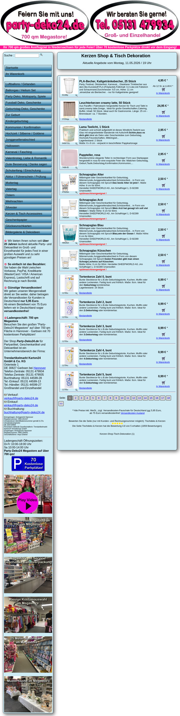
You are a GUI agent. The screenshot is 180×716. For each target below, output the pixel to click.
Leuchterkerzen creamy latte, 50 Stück (104, 102)
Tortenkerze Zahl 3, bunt (95, 326)
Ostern (10, 195)
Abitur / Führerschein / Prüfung (26, 176)
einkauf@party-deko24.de (21, 405)
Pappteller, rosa (89, 154)
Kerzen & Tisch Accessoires (24, 213)
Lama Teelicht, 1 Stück (94, 126)
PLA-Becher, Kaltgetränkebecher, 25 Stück (107, 81)
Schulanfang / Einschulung (23, 170)
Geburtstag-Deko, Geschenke (25, 108)
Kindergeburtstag (17, 121)
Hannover (40, 367)
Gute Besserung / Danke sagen (26, 164)
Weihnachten (14, 201)
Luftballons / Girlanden (20, 84)
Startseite (12, 67)
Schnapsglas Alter (91, 174)
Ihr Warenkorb (15, 74)
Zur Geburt (13, 115)
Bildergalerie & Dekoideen (23, 232)
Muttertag (12, 182)
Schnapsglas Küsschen (95, 250)
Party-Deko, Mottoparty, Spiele (26, 96)
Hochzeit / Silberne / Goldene (25, 133)
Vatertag (11, 189)
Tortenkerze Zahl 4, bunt (95, 350)
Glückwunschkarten (18, 226)
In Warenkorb (163, 91)
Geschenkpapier (16, 219)
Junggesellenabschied (20, 139)
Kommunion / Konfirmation (23, 127)
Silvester (11, 207)
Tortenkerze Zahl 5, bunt (95, 374)
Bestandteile (85, 119)
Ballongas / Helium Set (21, 90)
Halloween (13, 145)
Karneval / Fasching (19, 152)
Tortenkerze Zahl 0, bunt (95, 276)
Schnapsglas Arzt (91, 199)
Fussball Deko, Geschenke (23, 102)
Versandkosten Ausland (133, 413)
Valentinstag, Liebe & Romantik (26, 158)
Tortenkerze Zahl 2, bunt (95, 302)
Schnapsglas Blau (91, 225)
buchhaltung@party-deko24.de (24, 412)
